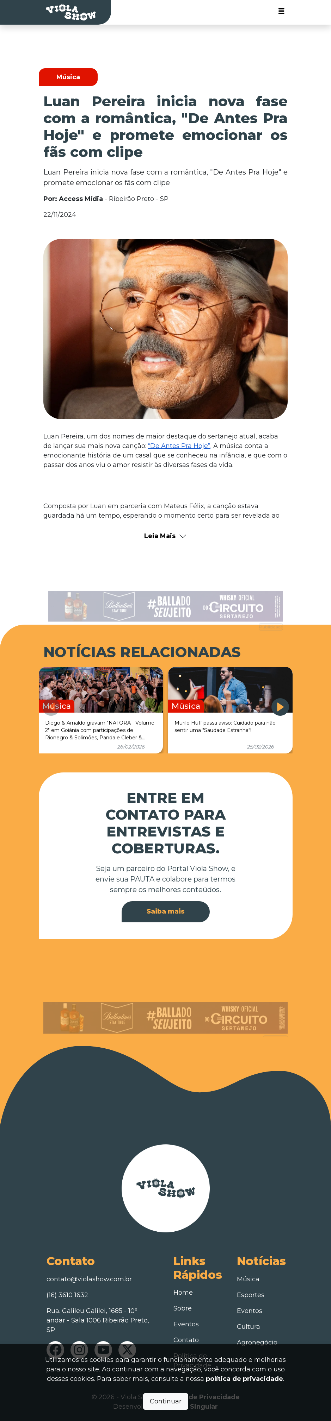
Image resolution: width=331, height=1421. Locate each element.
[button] (280, 707)
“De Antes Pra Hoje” (179, 446)
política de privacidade (244, 1379)
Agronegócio (257, 1342)
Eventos (186, 1324)
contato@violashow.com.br (89, 1279)
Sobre (182, 1308)
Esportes (250, 1295)
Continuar (166, 1401)
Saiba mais (166, 911)
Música (248, 1279)
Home (183, 1292)
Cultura (248, 1327)
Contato (186, 1340)
